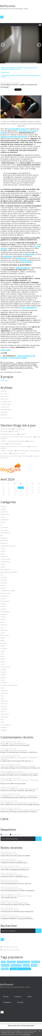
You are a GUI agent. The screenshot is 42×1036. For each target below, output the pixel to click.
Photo (3, 664)
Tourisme (4, 706)
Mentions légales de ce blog (28, 1025)
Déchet (3, 567)
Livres (3, 627)
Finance (29, 365)
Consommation (6, 559)
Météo (3, 641)
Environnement (21, 365)
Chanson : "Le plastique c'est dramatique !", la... (24, 796)
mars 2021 (4, 394)
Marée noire (5, 635)
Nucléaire (4, 367)
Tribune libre (5, 714)
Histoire (3, 604)
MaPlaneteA (7, 6)
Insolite (3, 617)
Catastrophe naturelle (8, 546)
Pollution (10, 367)
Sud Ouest (4, 701)
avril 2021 (4, 391)
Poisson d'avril (5, 667)
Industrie (4, 609)
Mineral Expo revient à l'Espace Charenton (15, 456)
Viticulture (4, 727)
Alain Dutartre (5, 766)
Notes (30, 996)
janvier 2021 (5, 399)
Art (1, 525)
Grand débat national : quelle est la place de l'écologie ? (19, 85)
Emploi (3, 585)
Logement (4, 630)
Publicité (3, 675)
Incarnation (15, 431)
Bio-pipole (4, 538)
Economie (27, 364)
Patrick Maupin (5, 757)
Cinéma (3, 551)
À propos (18, 996)
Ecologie (20, 364)
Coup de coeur (5, 562)
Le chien (3, 444)
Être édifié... (4, 431)
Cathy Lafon (5, 350)
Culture (3, 564)
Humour (3, 606)
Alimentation (5, 514)
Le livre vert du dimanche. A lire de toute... (23, 803)
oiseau (34, 965)
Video (2, 722)
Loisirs (3, 633)
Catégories (7, 1002)
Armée (3, 522)
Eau (2, 575)
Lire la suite (4, 380)
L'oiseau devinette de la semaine (24, 766)
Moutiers (4, 803)
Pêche (3, 656)
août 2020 (4, 412)
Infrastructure (5, 612)
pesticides (5, 965)
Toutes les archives (6, 418)
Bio (2, 535)
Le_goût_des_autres (18, 453)
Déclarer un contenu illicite (14, 1025)
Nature (34, 365)
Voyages (3, 730)
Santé (16, 367)
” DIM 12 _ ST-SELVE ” (7, 451)
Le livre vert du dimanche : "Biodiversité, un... (20, 781)
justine (3, 796)
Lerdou (3, 750)
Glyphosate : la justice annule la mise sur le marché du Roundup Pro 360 (21, 76)
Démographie (5, 570)
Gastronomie (5, 601)
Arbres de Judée (6, 429)
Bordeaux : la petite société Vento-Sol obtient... (16, 917)
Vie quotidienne (6, 725)
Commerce (4, 556)
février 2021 (5, 396)
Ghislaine (4, 773)
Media (3, 638)
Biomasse (4, 543)
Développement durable (9, 364)
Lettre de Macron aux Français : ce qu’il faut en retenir (18, 357)
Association (4, 527)
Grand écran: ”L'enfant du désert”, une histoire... (17, 437)
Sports (3, 698)
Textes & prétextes (15, 444)
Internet (3, 620)
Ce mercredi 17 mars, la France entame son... (15, 868)
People (3, 659)
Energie (33, 364)
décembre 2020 (6, 402)
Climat (3, 554)
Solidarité (4, 690)
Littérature (4, 625)
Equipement (5, 596)
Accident (3, 506)
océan (3, 651)
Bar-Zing (31, 441)
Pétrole (3, 662)
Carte (4, 819)
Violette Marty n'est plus (9, 434)
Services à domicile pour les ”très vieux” (14, 446)
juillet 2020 (4, 415)
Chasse (3, 549)
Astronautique (5, 533)
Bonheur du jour (19, 429)
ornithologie (11, 962)
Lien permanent (7, 362)
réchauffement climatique (20, 969)
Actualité (27, 362)
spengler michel (6, 789)
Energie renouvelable (8, 365)
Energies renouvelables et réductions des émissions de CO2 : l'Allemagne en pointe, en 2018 (19, 68)
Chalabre (23, 434)
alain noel (35, 962)
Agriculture (4, 512)
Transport (28, 367)
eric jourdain (5, 780)
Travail (3, 712)
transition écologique (8, 368)
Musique (3, 643)
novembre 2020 (6, 404)
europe (26, 965)
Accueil (5, 996)
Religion (3, 677)
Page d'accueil (5, 72)
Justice (3, 622)
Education (4, 583)
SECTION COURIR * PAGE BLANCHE (28, 451)
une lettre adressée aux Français (14, 136)
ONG (2, 654)
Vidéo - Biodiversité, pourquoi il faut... (26, 789)
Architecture (5, 520)
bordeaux (5, 969)
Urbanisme (4, 717)
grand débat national (22, 368)
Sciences (22, 367)
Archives (20, 1002)
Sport (2, 696)
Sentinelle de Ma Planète (9, 685)
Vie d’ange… (5, 453)
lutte (3, 962)
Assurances (5, 530)
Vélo (2, 719)
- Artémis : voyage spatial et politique (13, 441)
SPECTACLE (4, 693)
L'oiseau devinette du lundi (17, 743)
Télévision (4, 704)
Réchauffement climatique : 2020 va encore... (25, 773)
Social (3, 688)
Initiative (3, 614)
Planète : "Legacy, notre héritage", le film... (15, 903)
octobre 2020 (5, 407)
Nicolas (3, 743)
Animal (3, 517)
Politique (3, 670)
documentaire (16, 965)
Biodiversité (35, 362)
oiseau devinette (23, 962)
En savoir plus (26, 1034)
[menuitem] (21, 68)
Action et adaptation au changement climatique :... (19, 758)
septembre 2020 (6, 409)
